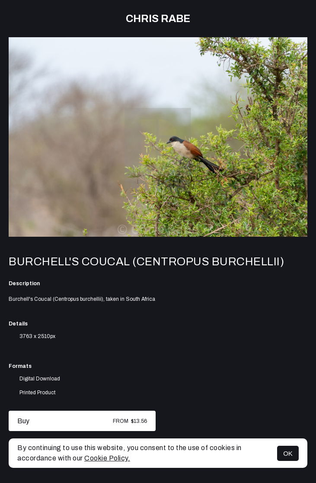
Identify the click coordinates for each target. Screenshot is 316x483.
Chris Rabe (158, 18)
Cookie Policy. (107, 458)
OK (288, 453)
